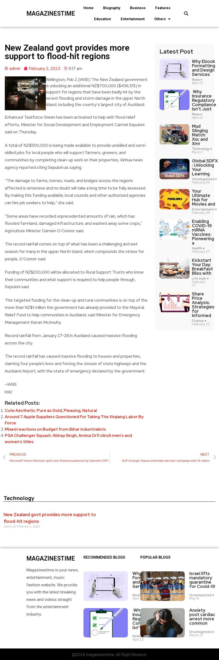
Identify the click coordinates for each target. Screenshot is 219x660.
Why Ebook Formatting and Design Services (203, 68)
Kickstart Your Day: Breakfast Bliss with (202, 266)
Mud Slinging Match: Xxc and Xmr (200, 135)
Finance (198, 321)
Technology (200, 149)
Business (138, 8)
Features (162, 8)
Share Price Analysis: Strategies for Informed (203, 305)
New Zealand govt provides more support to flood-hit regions (50, 518)
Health (197, 248)
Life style (199, 278)
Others (162, 19)
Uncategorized (203, 179)
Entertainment (133, 19)
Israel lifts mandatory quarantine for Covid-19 (202, 580)
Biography (111, 8)
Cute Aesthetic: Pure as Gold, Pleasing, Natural (51, 410)
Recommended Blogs (104, 557)
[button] (186, 14)
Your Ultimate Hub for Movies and (203, 197)
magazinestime (41, 14)
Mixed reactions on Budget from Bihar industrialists (55, 429)
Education (102, 19)
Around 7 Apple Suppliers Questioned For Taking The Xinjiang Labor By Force (74, 420)
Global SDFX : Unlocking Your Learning (205, 167)
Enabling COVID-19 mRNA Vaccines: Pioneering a (203, 232)
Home (88, 8)
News (196, 79)
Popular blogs (155, 557)
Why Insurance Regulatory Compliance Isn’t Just (204, 100)
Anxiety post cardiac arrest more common (202, 616)
